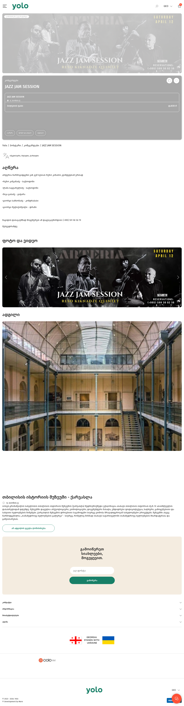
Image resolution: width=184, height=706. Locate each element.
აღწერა (10, 133)
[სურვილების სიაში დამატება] (176, 80)
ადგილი (40, 133)
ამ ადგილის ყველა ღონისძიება (29, 528)
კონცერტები (11, 80)
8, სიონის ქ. (12, 503)
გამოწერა (92, 580)
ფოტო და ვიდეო (25, 133)
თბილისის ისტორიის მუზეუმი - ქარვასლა (47, 497)
